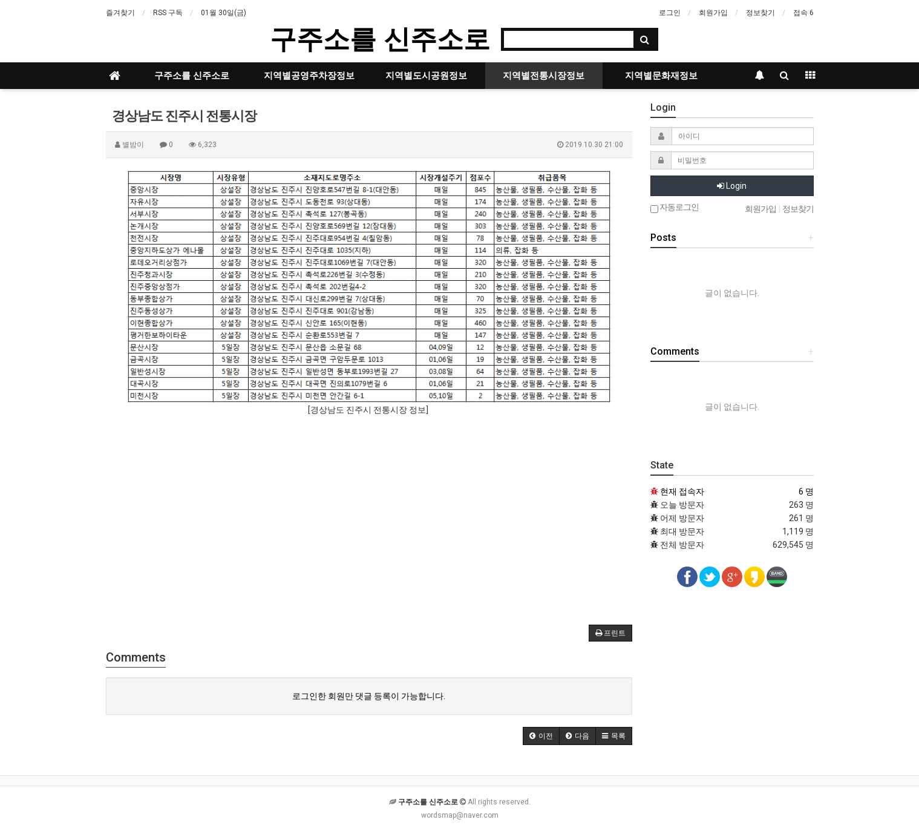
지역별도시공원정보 (426, 75)
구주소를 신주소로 (380, 39)
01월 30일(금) (223, 12)
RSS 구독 (168, 12)
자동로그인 (674, 208)
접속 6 (803, 12)
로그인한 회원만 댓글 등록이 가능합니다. (368, 696)
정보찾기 (760, 12)
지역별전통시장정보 (543, 75)
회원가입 (713, 12)
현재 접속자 (682, 491)
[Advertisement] (369, 513)
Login (732, 186)
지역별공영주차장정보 (309, 75)
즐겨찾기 (120, 12)
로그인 (670, 12)
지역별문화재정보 (661, 75)
